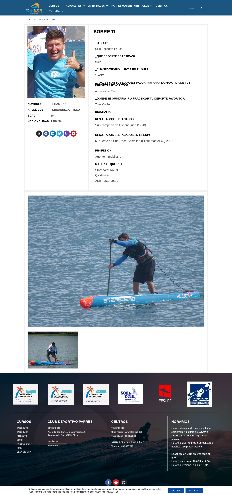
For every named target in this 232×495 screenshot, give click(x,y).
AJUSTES (111, 491)
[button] (55, 5)
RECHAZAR (195, 490)
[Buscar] (201, 8)
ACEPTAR (175, 490)
